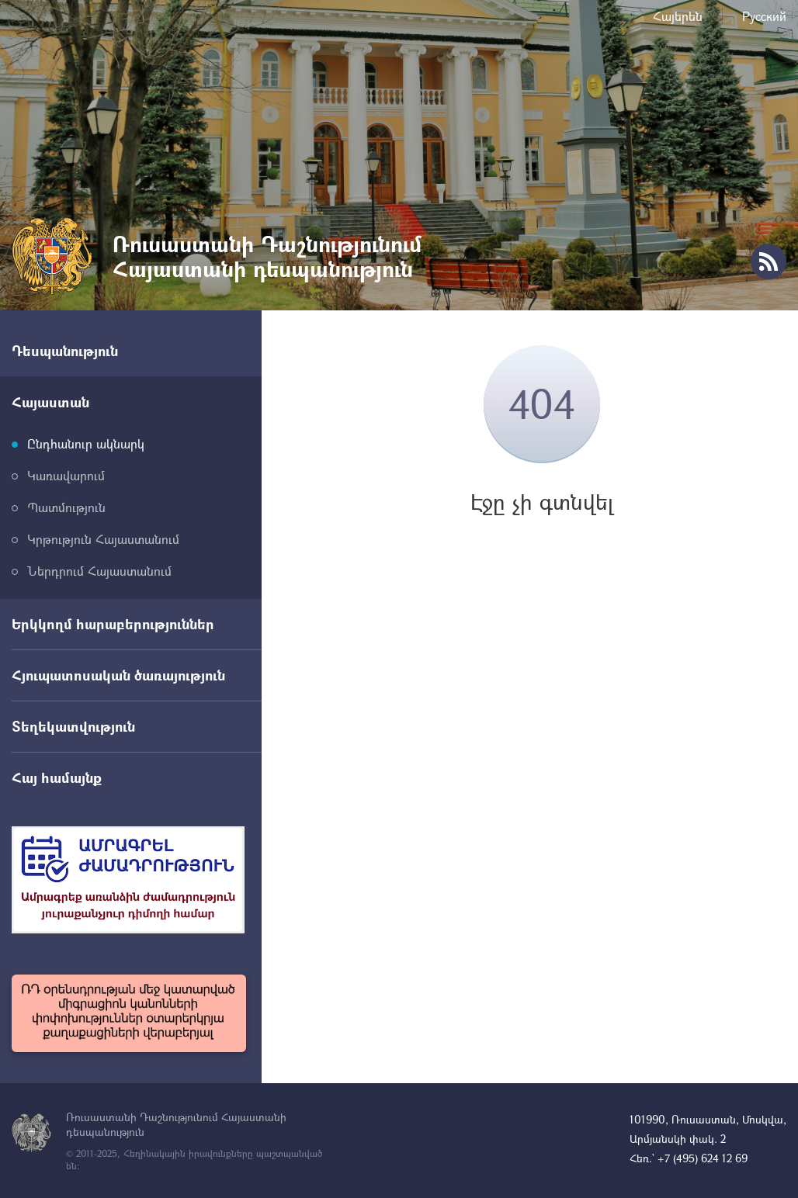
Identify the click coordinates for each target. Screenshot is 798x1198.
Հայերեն (678, 16)
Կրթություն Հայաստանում (103, 539)
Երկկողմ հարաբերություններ (113, 624)
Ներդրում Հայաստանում (99, 571)
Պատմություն (66, 507)
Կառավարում (66, 475)
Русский (764, 16)
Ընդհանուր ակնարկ (85, 443)
